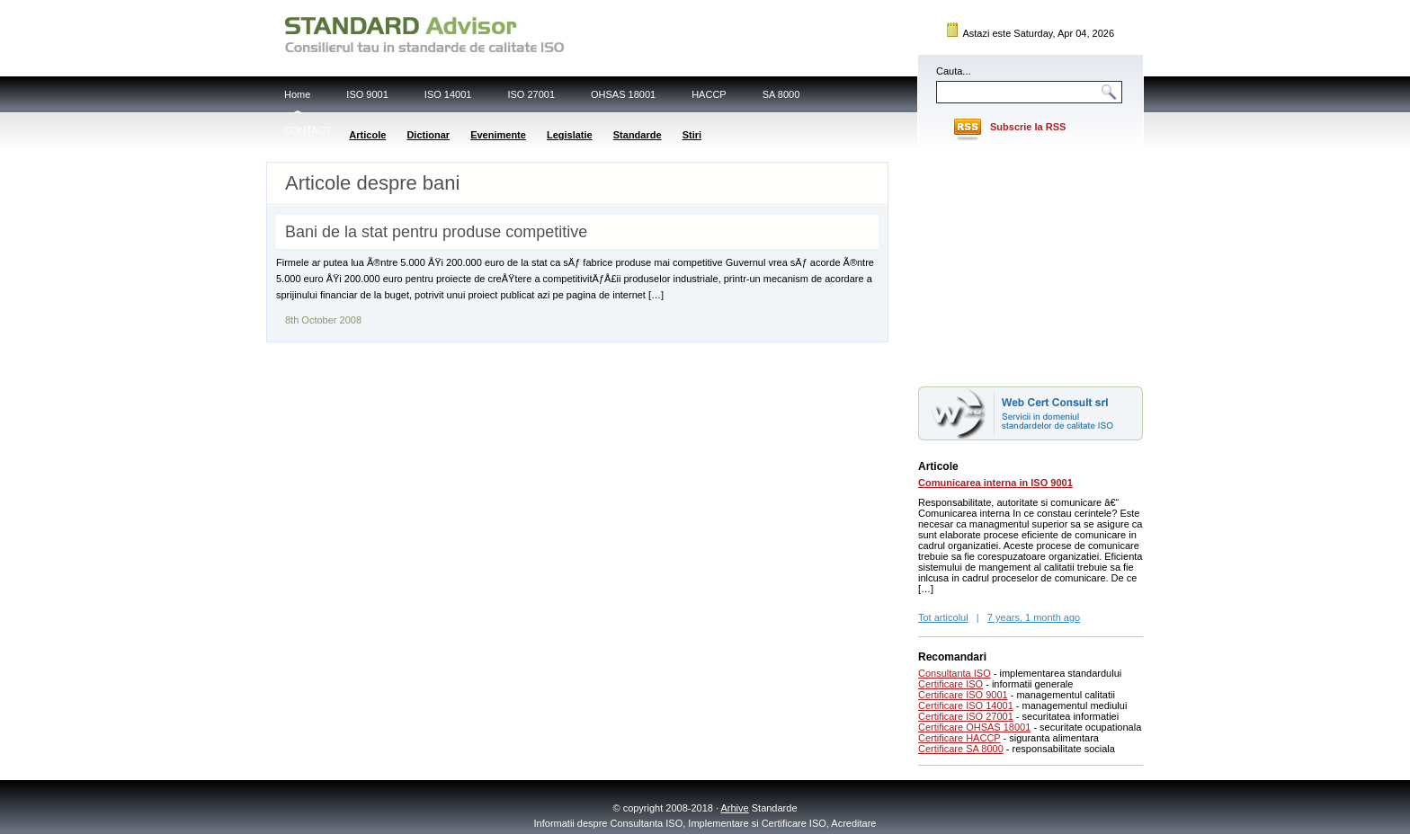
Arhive (735, 808)
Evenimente (498, 134)
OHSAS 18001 (623, 94)
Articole (367, 134)
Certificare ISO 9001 (963, 694)
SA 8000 (781, 94)
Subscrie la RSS (1028, 126)
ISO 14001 (448, 94)
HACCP (709, 94)
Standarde (637, 134)
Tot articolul (943, 617)
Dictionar (428, 134)
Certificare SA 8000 (961, 748)
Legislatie (570, 134)
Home (297, 94)
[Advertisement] (1030, 263)
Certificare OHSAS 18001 (974, 727)
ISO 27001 (531, 94)
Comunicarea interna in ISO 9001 (995, 482)
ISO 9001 (367, 94)
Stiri (692, 134)
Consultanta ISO (954, 673)
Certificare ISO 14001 (965, 705)
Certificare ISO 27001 (965, 716)
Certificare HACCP (959, 737)
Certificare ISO (950, 684)
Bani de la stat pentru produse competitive (436, 232)
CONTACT (307, 130)
